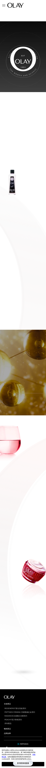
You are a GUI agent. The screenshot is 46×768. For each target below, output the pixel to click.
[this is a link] (19, 744)
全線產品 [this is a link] (7, 704)
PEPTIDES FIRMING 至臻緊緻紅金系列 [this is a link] (20, 712)
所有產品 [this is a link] (8, 723)
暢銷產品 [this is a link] (7, 729)
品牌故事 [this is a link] (7, 733)
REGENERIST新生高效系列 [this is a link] (15, 708)
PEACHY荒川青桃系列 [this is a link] (13, 720)
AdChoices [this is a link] (24, 744)
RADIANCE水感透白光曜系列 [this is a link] (16, 716)
